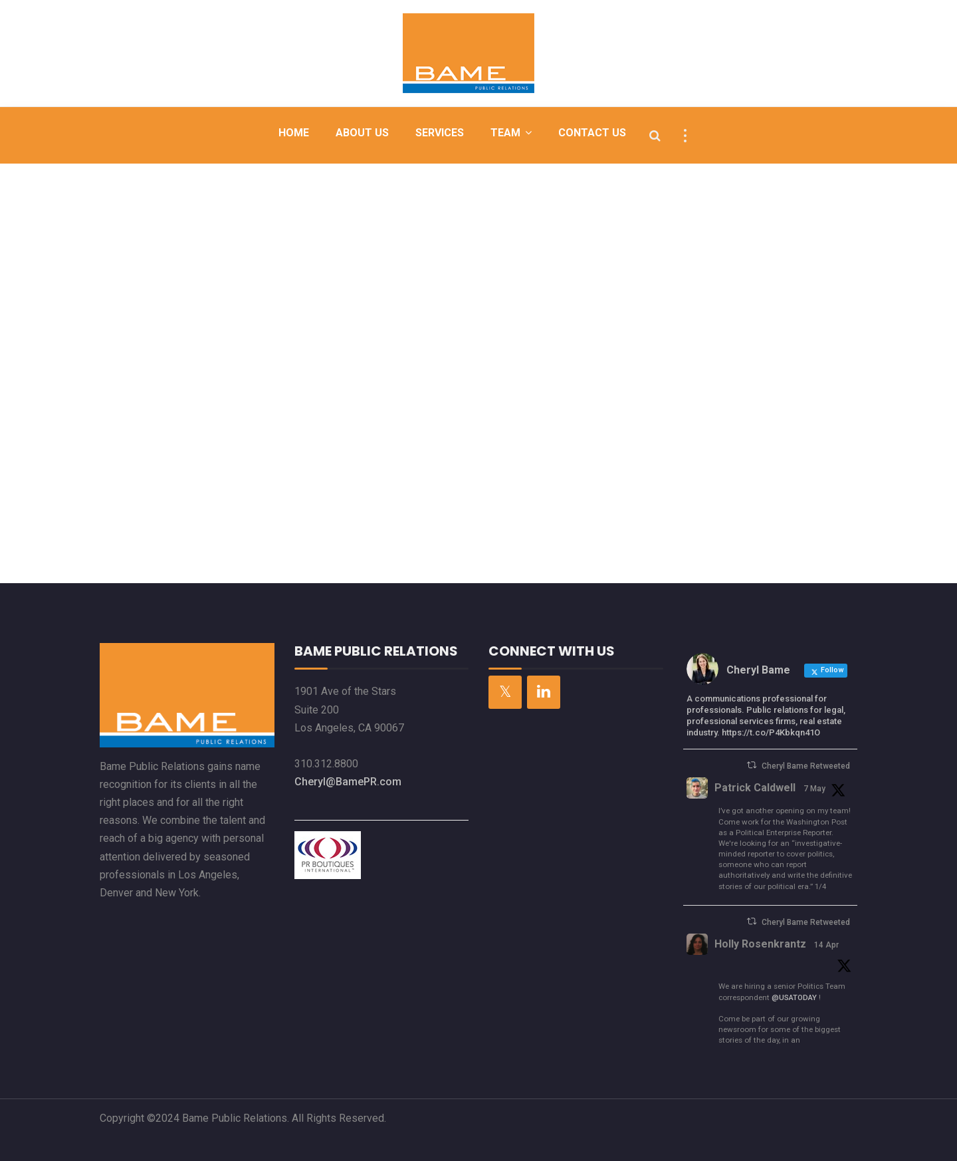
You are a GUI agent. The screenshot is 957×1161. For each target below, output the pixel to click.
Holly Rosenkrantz (760, 944)
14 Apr (826, 945)
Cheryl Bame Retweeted (806, 766)
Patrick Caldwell (755, 787)
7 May (814, 788)
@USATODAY (794, 997)
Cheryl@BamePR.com (347, 781)
